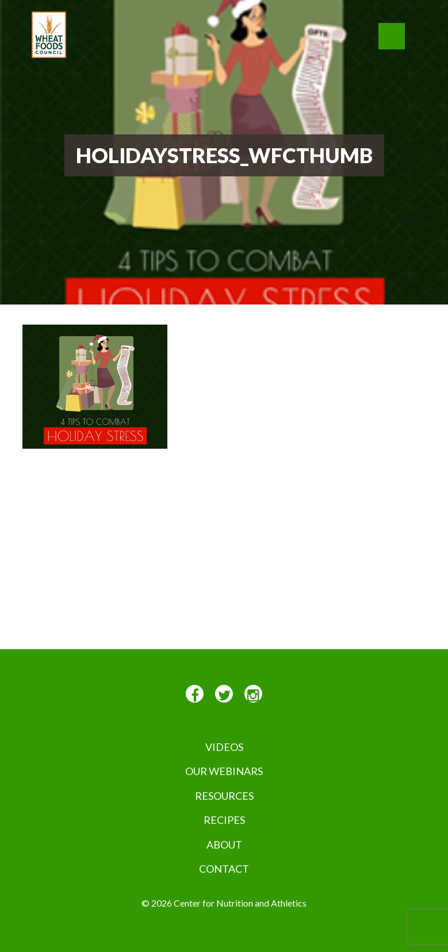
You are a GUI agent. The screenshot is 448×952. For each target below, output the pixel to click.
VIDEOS (224, 747)
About (224, 844)
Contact (224, 868)
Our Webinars (224, 771)
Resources (224, 795)
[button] (391, 36)
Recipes (224, 820)
